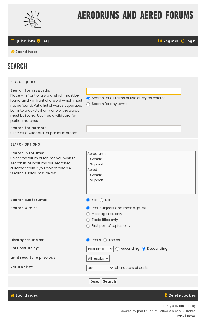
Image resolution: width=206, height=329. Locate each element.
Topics (111, 239)
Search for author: (28, 127)
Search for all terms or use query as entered (126, 97)
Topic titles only (102, 219)
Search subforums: (28, 199)
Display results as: (27, 239)
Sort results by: (24, 248)
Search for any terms (106, 103)
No (105, 199)
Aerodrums (141, 154)
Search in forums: (27, 153)
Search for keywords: (30, 90)
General (141, 159)
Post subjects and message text (116, 208)
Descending (155, 248)
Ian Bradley (187, 306)
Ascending (127, 248)
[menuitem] (42, 41)
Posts (93, 239)
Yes (92, 199)
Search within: (23, 208)
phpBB (141, 311)
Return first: (21, 267)
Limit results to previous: (33, 257)
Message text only (104, 213)
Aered (141, 169)
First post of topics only (108, 225)
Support (141, 164)
